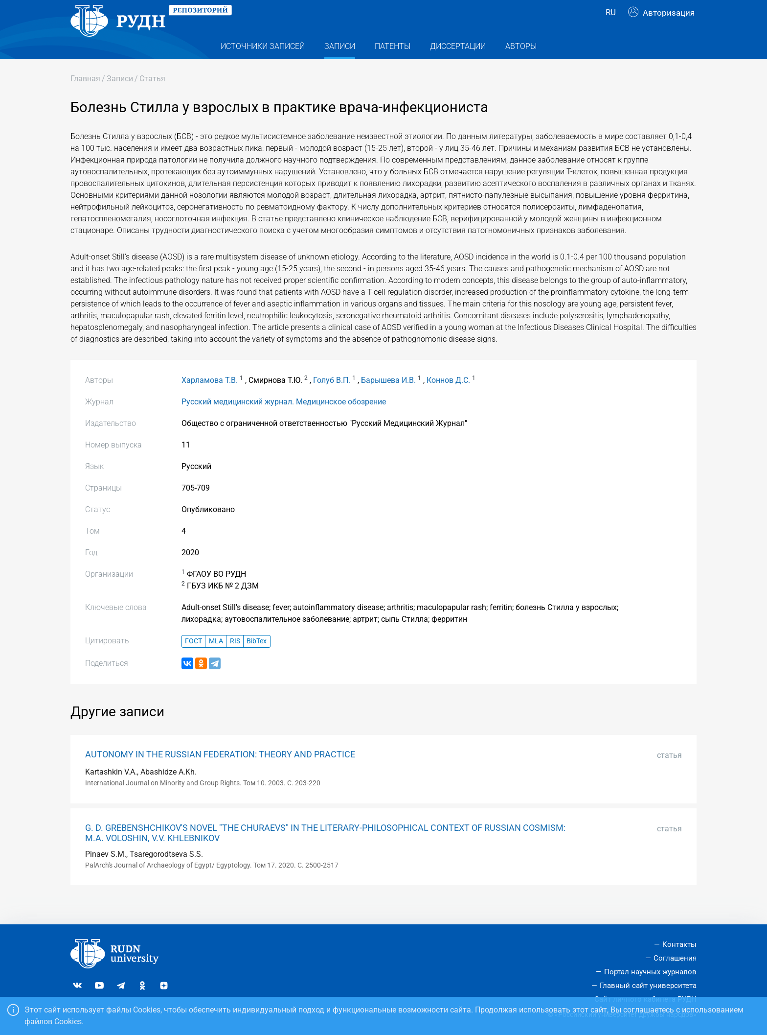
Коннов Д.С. (448, 399)
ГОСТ (193, 661)
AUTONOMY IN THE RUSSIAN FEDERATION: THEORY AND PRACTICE (220, 774)
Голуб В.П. (331, 399)
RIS (235, 661)
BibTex (257, 661)
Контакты (679, 944)
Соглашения (675, 958)
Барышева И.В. (388, 399)
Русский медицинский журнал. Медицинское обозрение (283, 421)
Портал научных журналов (650, 971)
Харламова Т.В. (209, 399)
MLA (216, 661)
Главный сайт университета (648, 985)
